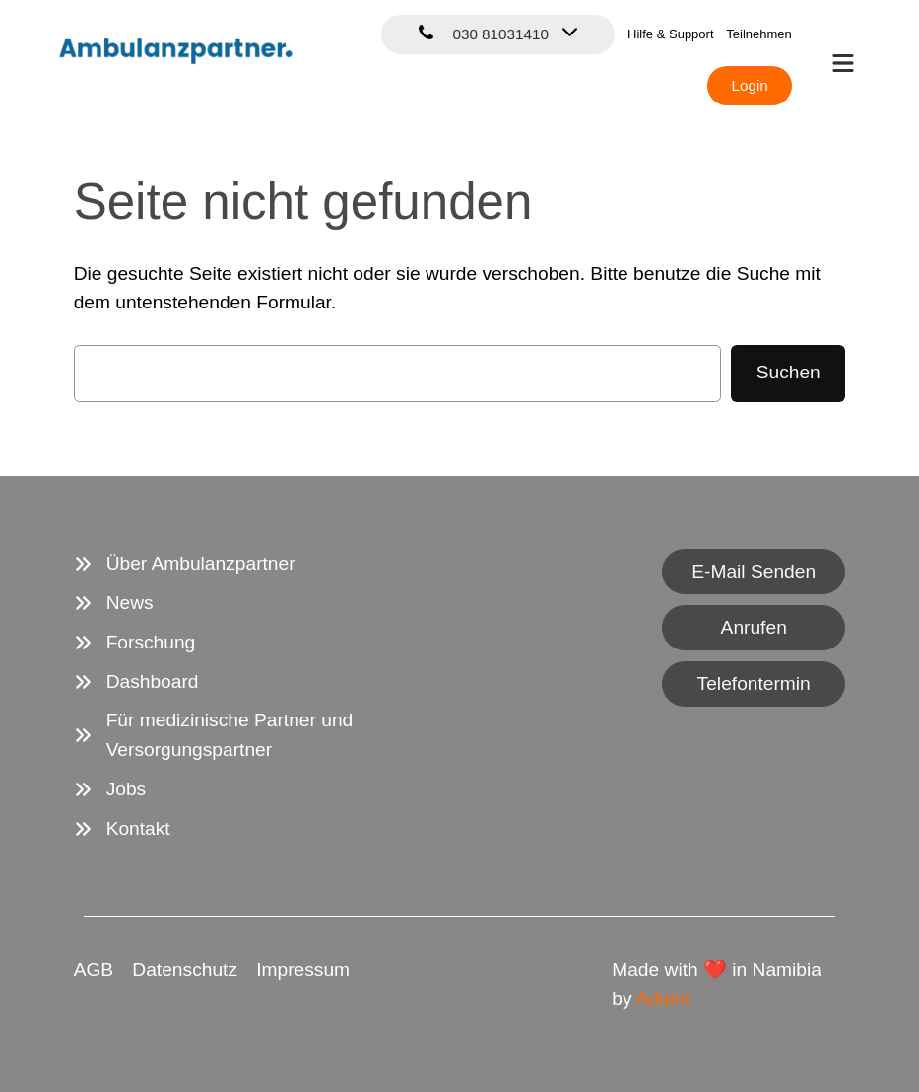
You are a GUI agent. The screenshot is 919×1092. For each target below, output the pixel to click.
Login (749, 85)
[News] (114, 603)
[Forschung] (135, 642)
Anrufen (754, 627)
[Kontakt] (122, 829)
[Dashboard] (136, 682)
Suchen (788, 372)
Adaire (663, 999)
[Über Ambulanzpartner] (184, 564)
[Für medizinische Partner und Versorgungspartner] (257, 735)
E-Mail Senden (753, 571)
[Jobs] (110, 789)
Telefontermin (754, 683)
